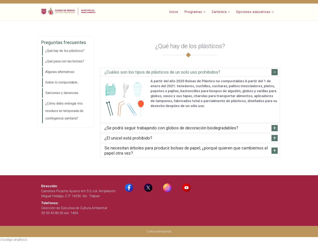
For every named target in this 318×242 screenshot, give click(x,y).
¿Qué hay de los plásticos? (64, 51)
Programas (193, 12)
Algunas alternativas (59, 72)
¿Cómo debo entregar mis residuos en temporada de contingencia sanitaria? (64, 110)
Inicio (173, 12)
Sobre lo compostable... (62, 82)
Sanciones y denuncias (61, 93)
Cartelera (219, 12)
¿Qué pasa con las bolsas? (64, 61)
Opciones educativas (253, 12)
